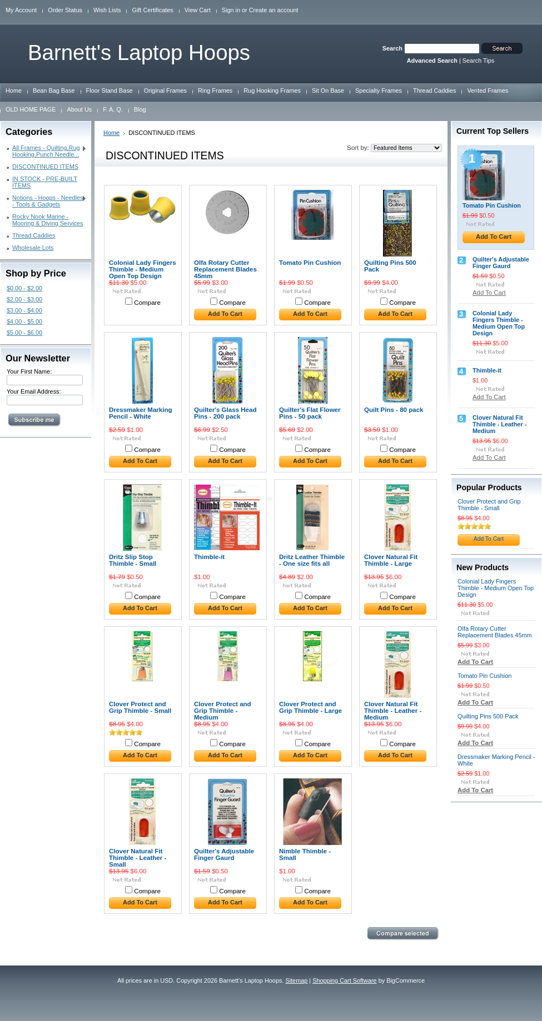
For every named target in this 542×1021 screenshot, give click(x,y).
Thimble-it (209, 557)
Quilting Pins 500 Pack (390, 266)
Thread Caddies (33, 235)
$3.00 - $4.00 (24, 310)
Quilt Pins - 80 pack (394, 409)
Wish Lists (107, 10)
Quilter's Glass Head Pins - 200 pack (225, 413)
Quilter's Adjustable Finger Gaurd (224, 854)
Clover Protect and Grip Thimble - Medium (222, 711)
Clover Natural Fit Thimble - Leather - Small (137, 858)
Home (111, 132)
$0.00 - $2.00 (24, 288)
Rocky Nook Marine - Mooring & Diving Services (47, 220)
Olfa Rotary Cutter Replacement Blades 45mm (225, 269)
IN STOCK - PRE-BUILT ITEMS (44, 182)
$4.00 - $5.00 (24, 321)
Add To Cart (225, 313)
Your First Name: (29, 371)
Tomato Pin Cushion (310, 262)
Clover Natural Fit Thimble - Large (390, 560)
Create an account (274, 10)
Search (392, 48)
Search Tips (478, 60)
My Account (21, 10)
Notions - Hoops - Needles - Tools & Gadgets (47, 201)
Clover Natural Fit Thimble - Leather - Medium (392, 711)
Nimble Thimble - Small (305, 854)
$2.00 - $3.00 (24, 299)
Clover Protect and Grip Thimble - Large (310, 707)
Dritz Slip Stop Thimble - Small (132, 560)
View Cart (198, 10)
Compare (147, 302)
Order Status (65, 10)
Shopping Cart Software (344, 980)
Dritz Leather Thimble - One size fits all (312, 560)
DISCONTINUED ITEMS (45, 166)
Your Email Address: (34, 391)
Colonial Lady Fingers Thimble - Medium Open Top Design (142, 269)
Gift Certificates (152, 10)
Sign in (231, 10)
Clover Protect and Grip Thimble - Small (140, 707)
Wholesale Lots (32, 247)
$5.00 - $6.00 (24, 332)
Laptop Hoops (139, 52)
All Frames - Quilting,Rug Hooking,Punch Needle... (47, 151)
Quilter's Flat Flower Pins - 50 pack (310, 413)
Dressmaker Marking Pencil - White (140, 413)
